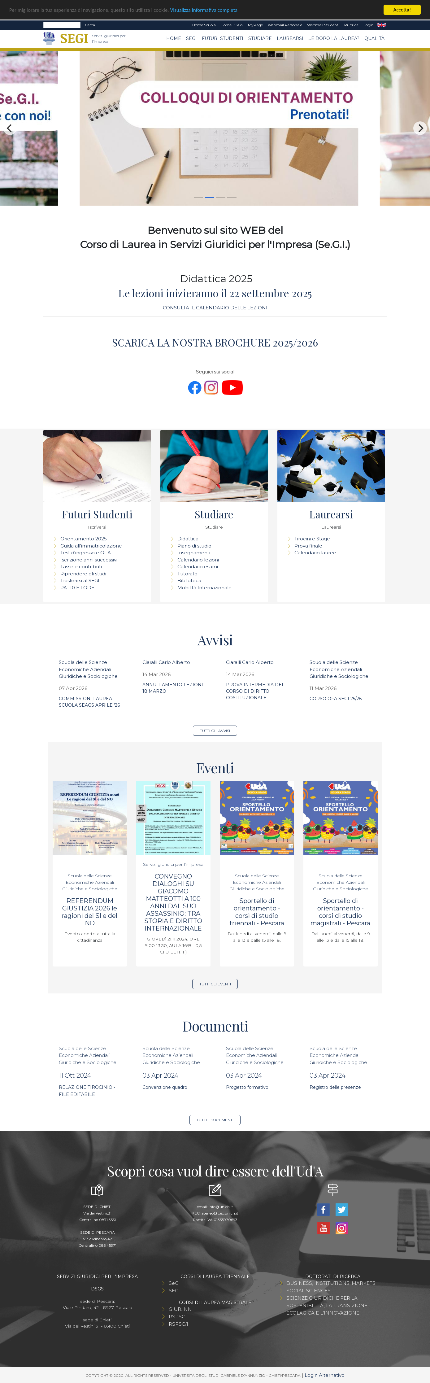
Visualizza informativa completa (204, 10)
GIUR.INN (180, 1309)
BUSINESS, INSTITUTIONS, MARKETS (331, 1283)
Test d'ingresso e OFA (85, 553)
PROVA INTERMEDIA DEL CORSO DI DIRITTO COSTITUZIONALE (255, 691)
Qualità (374, 38)
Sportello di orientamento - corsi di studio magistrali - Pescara (340, 912)
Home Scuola (204, 25)
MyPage (255, 25)
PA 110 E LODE (77, 588)
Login (368, 25)
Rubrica (351, 25)
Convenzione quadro (164, 1087)
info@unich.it (221, 1206)
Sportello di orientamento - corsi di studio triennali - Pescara (256, 912)
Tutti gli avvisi (215, 730)
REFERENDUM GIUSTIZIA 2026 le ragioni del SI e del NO (89, 912)
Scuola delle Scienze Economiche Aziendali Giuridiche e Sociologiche (88, 669)
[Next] (420, 128)
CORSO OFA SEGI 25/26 (336, 698)
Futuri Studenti (222, 38)
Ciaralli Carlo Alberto (166, 662)
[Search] (61, 25)
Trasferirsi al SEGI (79, 580)
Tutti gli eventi (215, 984)
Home (173, 38)
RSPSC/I (178, 1324)
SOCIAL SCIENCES (308, 1291)
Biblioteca (189, 580)
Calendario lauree (315, 553)
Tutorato (187, 574)
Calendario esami (197, 566)
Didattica (187, 539)
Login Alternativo (325, 1375)
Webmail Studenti (323, 25)
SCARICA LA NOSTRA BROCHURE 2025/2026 (215, 342)
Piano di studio (194, 546)
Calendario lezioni (198, 560)
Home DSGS (232, 25)
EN (381, 25)
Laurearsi (290, 38)
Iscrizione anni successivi (88, 560)
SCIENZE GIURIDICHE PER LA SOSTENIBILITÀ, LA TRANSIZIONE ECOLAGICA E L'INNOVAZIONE (326, 1305)
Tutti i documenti (215, 1120)
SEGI (191, 38)
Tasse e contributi (81, 566)
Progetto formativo (247, 1087)
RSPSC (177, 1317)
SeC (173, 1283)
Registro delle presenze (335, 1087)
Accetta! (402, 10)
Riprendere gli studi (83, 574)
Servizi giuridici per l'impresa (173, 864)
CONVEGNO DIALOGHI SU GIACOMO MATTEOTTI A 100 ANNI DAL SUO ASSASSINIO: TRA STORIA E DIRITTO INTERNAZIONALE (173, 902)
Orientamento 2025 (83, 539)
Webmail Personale (285, 25)
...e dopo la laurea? (333, 38)
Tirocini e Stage (312, 539)
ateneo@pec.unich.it (220, 1213)
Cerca (90, 25)
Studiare (260, 38)
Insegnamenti (193, 553)
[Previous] (10, 128)
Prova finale (308, 546)
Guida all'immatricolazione (91, 546)
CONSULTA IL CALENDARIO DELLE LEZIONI (215, 308)
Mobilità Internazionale (204, 588)
